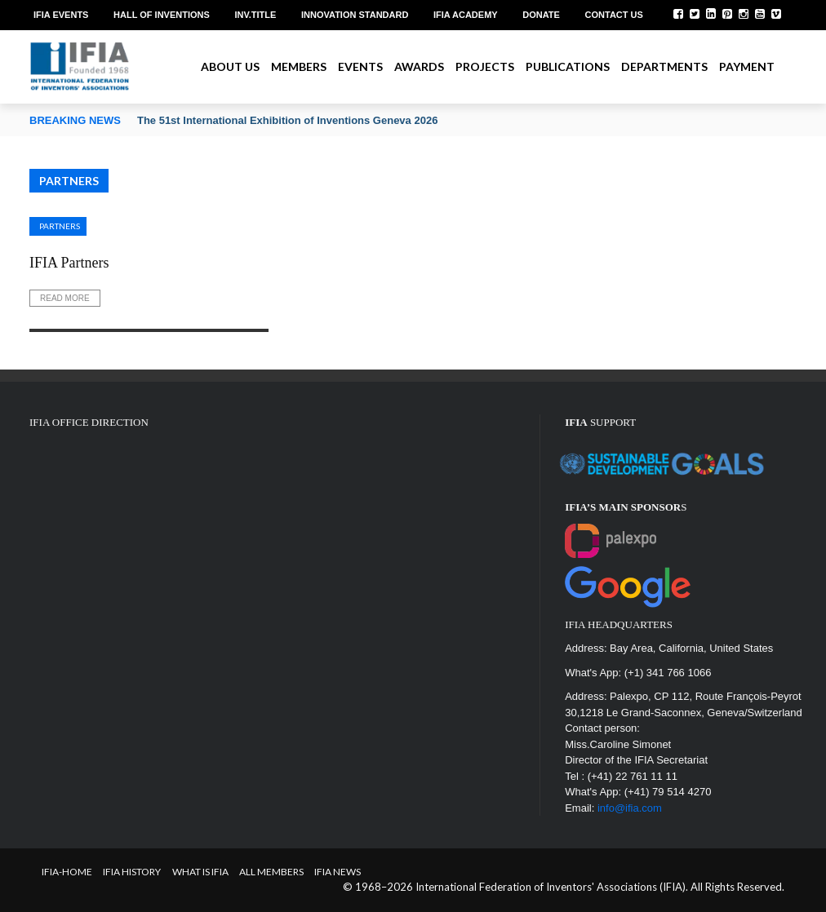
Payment (747, 66)
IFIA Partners (69, 263)
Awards (419, 66)
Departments (664, 66)
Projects (484, 66)
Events (360, 66)
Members (298, 66)
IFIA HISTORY (132, 872)
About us (230, 66)
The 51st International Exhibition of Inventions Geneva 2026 (287, 120)
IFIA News (337, 872)
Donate (541, 15)
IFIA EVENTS (60, 15)
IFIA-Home (67, 872)
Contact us (614, 15)
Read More (65, 298)
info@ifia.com (629, 808)
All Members (271, 872)
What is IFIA (200, 872)
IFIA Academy (465, 15)
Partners (59, 226)
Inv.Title (255, 15)
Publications (568, 66)
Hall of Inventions (161, 15)
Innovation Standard (354, 15)
